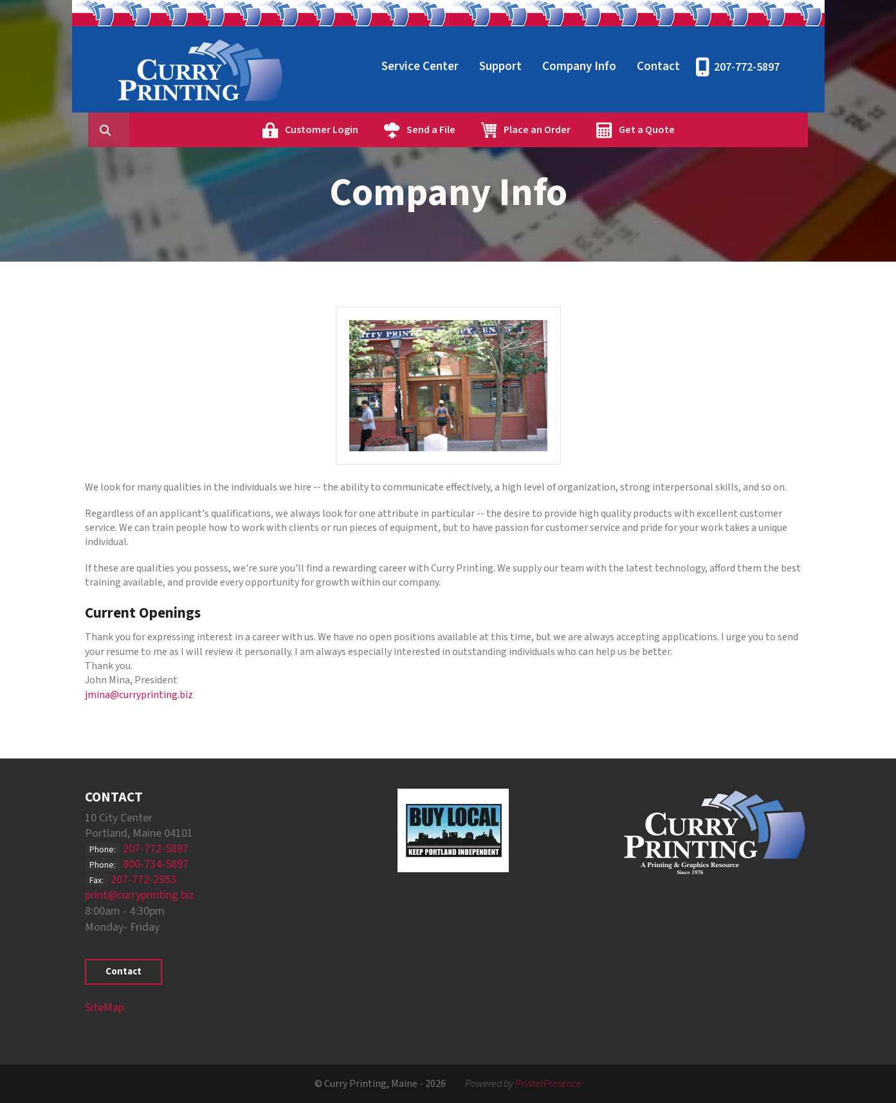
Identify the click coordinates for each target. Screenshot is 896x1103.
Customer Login (382, 130)
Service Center (420, 66)
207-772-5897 (747, 67)
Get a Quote (708, 130)
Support (500, 66)
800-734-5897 (155, 864)
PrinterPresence (548, 1084)
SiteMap (104, 1008)
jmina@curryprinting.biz (139, 695)
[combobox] (190, 129)
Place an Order (598, 130)
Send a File (492, 130)
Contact (658, 66)
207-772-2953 (143, 880)
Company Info (579, 66)
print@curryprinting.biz (139, 895)
